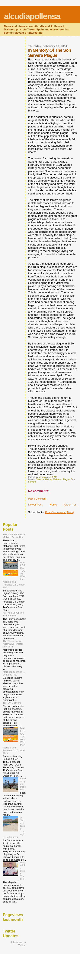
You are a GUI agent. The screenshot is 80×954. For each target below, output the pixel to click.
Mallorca (57, 479)
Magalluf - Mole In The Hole (23, 870)
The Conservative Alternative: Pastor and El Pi (13, 644)
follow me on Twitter (18, 944)
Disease (40, 479)
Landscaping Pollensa (23, 784)
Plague (66, 479)
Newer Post (35, 504)
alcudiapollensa (32, 16)
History (48, 479)
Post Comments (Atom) (59, 512)
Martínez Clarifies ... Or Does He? (14, 673)
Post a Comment (37, 498)
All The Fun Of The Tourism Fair (13, 614)
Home (53, 504)
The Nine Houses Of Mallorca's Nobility (14, 535)
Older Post (70, 504)
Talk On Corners (12, 702)
